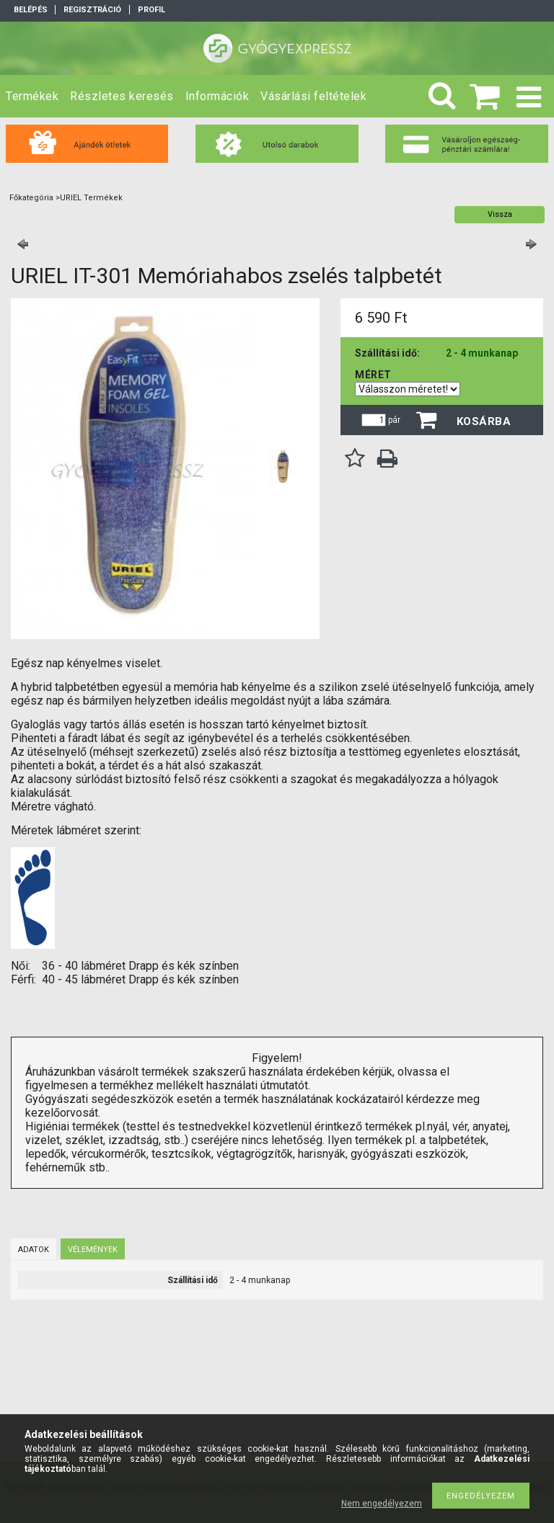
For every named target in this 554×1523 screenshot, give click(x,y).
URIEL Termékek (91, 197)
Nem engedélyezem (381, 1504)
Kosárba (484, 421)
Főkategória (31, 197)
